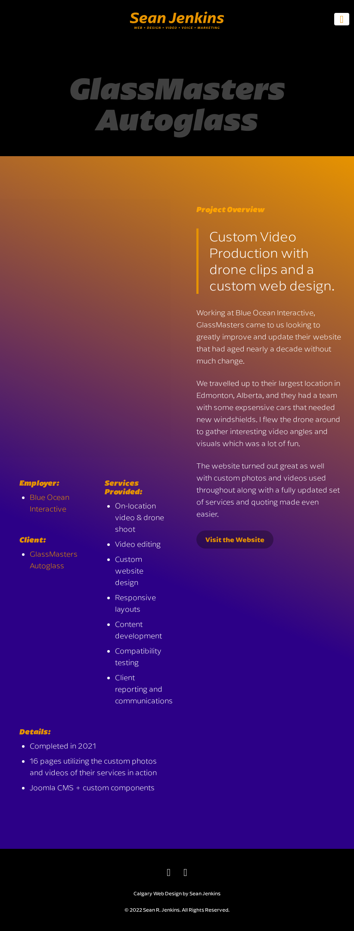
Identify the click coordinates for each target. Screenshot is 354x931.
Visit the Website (234, 539)
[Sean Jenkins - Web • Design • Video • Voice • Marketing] (177, 34)
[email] (185, 872)
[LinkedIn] (169, 872)
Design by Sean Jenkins (192, 893)
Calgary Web (149, 893)
